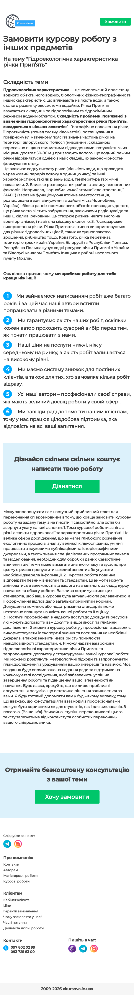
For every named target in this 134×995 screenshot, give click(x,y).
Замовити (115, 21)
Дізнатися (67, 486)
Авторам (10, 870)
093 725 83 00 (23, 952)
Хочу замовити (67, 796)
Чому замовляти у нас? (22, 917)
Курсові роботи (16, 881)
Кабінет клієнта (16, 900)
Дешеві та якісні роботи (23, 928)
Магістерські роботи (20, 876)
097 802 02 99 (23, 947)
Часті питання (15, 923)
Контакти (11, 864)
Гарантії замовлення (20, 911)
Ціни (7, 906)
